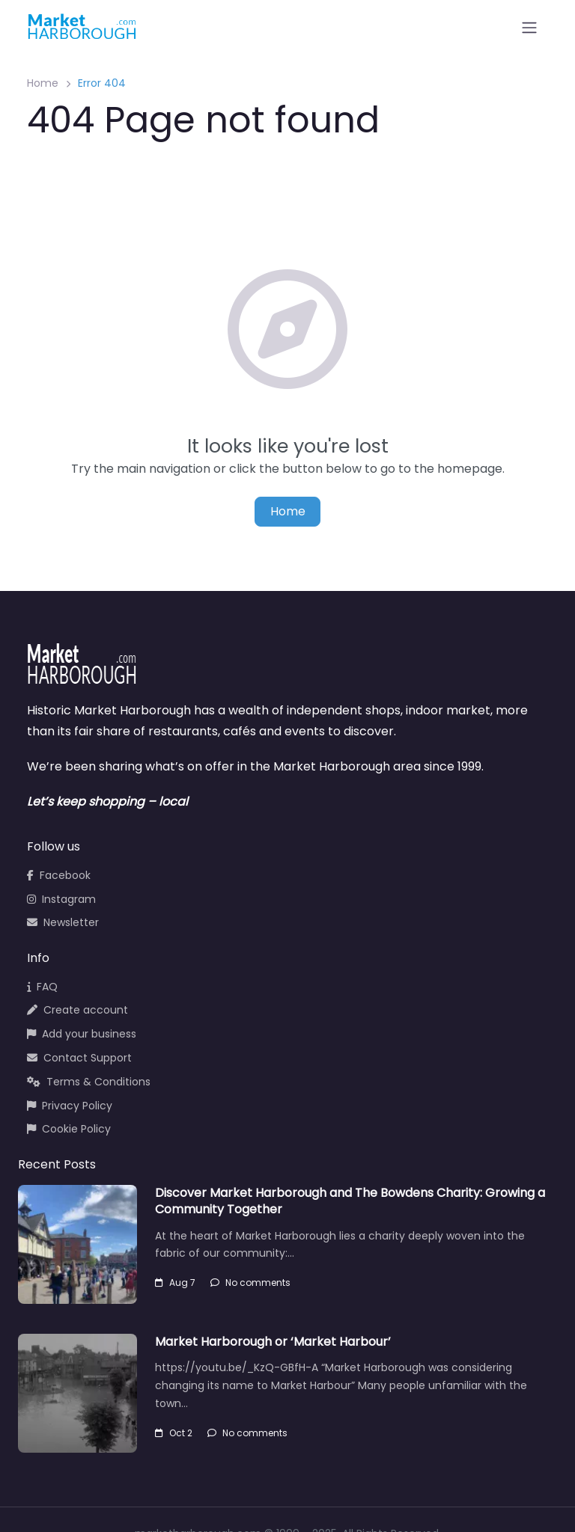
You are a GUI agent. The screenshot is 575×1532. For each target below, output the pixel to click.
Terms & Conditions (88, 1081)
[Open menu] (529, 27)
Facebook (59, 875)
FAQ (42, 986)
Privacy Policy (69, 1105)
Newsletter (63, 922)
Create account (77, 1009)
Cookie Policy (69, 1128)
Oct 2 (173, 1433)
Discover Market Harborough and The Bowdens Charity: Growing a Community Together (350, 1201)
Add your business (81, 1033)
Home (42, 83)
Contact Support (79, 1057)
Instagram (61, 899)
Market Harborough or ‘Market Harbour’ (273, 1341)
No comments (250, 1282)
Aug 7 (175, 1282)
